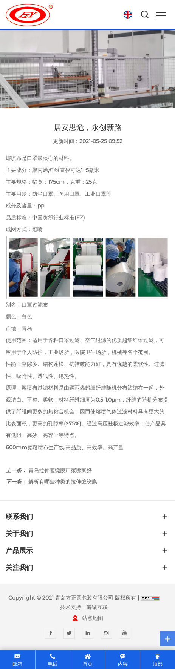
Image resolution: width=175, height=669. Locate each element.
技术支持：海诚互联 (84, 607)
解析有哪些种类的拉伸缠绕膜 (62, 481)
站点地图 (92, 618)
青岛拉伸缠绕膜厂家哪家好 (60, 470)
